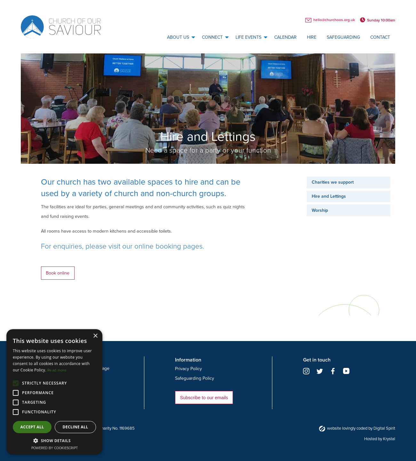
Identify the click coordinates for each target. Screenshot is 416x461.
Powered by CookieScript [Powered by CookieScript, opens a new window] (54, 448)
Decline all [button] (75, 427)
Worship (320, 210)
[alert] (54, 392)
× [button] (95, 336)
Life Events (248, 37)
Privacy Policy (188, 368)
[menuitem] (179, 37)
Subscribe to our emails (204, 397)
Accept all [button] (32, 427)
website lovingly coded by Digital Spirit (357, 428)
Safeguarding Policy (194, 378)
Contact (380, 37)
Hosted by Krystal (379, 438)
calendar (285, 37)
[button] (54, 440)
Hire (311, 37)
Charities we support (333, 182)
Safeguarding (343, 37)
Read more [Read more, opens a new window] (57, 370)
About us (178, 37)
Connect (212, 37)
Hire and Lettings (329, 196)
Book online (57, 273)
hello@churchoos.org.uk (330, 20)
